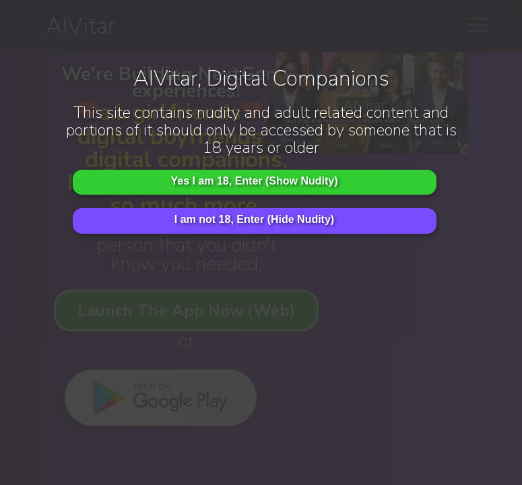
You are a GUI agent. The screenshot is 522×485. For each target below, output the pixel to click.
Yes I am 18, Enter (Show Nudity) (253, 181)
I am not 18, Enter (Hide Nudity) (254, 219)
